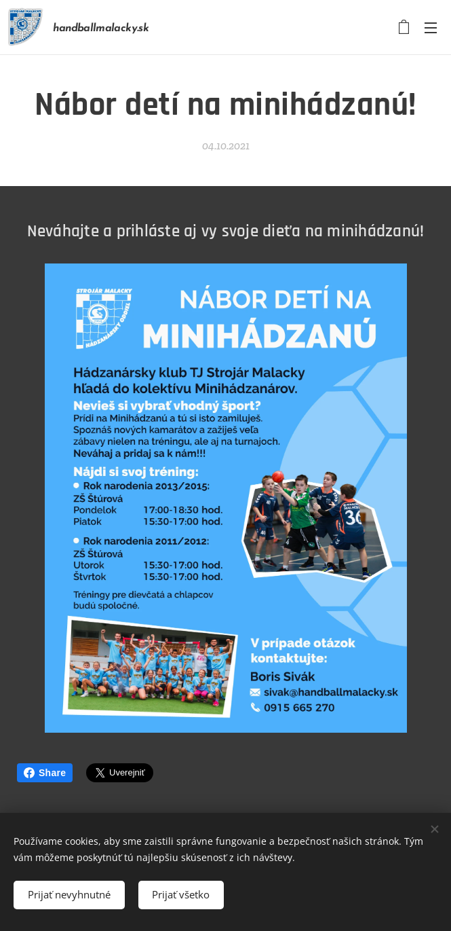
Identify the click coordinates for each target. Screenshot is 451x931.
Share (45, 772)
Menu (431, 28)
